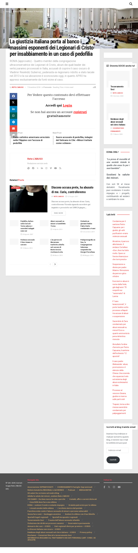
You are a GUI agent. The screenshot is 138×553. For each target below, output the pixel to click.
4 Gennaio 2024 (117, 96)
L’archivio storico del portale (39, 514)
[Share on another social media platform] (13, 141)
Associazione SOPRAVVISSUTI (40, 493)
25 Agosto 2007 (26, 245)
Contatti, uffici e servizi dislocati (81, 505)
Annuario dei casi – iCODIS (65, 529)
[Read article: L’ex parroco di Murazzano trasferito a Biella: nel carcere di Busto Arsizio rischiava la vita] (44, 252)
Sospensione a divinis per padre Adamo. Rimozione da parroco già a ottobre (120, 276)
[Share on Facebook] (13, 102)
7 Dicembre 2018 (35, 93)
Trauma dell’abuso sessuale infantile (42, 526)
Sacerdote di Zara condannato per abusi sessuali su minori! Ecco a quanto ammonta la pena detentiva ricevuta (121, 336)
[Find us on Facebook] (104, 493)
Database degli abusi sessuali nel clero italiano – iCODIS (51, 538)
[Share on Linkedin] (13, 115)
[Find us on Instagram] (114, 493)
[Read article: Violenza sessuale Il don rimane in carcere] (14, 252)
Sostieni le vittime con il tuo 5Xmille (78, 520)
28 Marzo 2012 (56, 266)
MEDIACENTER (84, 496)
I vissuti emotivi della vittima (70, 511)
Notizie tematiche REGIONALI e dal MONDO (45, 496)
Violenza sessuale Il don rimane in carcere (27, 253)
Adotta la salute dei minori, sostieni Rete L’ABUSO (48, 502)
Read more (60, 224)
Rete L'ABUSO (18, 93)
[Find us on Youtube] (119, 493)
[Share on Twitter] (13, 109)
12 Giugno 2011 (72, 207)
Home (8, 12)
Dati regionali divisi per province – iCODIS (45, 532)
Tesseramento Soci (87, 523)
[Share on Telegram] (13, 128)
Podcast (71, 496)
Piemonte (40, 12)
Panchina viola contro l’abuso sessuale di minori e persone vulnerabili (56, 517)
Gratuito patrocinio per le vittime (41, 511)
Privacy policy (84, 538)
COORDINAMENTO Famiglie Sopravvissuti (75, 493)
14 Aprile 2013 (56, 240)
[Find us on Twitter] (109, 493)
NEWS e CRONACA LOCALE (23, 12)
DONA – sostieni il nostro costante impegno (76, 508)
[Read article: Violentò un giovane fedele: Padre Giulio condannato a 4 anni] (74, 234)
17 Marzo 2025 (116, 140)
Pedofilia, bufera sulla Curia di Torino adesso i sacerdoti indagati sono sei (27, 237)
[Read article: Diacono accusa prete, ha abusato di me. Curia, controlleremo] (28, 205)
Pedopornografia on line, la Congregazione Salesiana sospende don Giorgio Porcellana (87, 258)
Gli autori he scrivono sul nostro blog (43, 499)
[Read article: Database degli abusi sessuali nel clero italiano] (118, 111)
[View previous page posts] (50, 277)
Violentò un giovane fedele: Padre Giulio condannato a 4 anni (86, 237)
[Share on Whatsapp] (13, 122)
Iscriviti (113, 465)
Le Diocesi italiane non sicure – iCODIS (43, 535)
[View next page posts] (55, 277)
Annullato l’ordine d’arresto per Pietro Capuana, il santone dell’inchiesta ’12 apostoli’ (121, 356)
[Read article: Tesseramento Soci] (118, 79)
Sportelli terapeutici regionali (63, 523)
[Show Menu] (7, 4)
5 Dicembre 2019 (87, 245)
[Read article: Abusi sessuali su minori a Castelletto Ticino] (44, 234)
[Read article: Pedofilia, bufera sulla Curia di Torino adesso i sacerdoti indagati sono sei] (14, 234)
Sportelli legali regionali (37, 523)
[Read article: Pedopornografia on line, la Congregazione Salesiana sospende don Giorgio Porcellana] (74, 252)
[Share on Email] (13, 135)
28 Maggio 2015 (86, 269)
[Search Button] (130, 4)
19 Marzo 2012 (26, 259)
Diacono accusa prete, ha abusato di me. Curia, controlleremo (70, 198)
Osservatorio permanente (40, 529)
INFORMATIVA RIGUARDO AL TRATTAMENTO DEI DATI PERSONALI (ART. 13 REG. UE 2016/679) (61, 545)
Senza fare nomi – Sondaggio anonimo (43, 520)
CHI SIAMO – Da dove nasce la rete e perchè (45, 505)
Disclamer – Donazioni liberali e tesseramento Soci (48, 541)
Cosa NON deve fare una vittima (40, 508)
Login (67, 111)
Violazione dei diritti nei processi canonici (79, 526)
